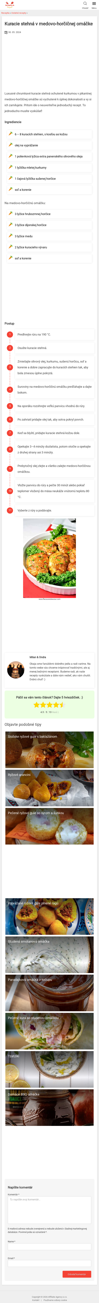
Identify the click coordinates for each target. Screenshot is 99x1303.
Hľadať (85, 4)
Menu (94, 4)
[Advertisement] (49, 59)
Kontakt (35, 1300)
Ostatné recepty (18, 13)
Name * (11, 1241)
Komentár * (13, 1194)
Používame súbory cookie (55, 1300)
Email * (11, 1258)
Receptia (5, 13)
